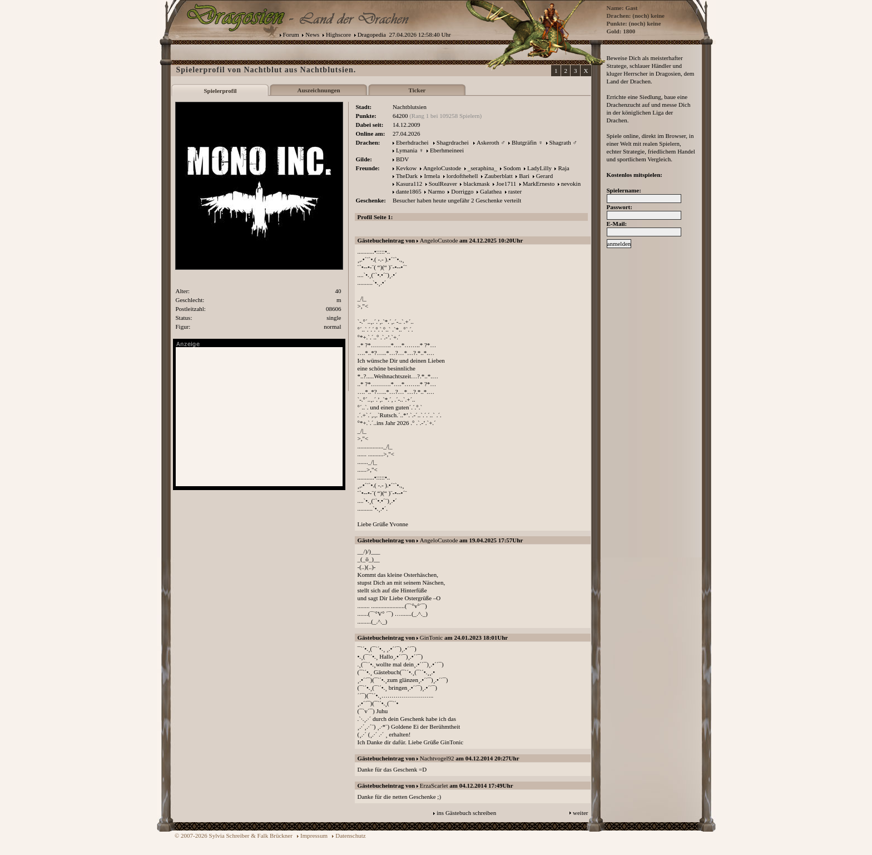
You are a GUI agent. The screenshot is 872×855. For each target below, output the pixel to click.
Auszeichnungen (318, 90)
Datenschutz (350, 835)
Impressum (314, 835)
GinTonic (431, 637)
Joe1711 (506, 183)
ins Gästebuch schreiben (466, 812)
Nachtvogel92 (437, 758)
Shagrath (560, 142)
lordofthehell (462, 175)
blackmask (476, 183)
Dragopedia (372, 34)
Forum (291, 34)
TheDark (407, 175)
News (312, 34)
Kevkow (406, 168)
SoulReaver (443, 183)
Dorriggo (462, 191)
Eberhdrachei (412, 142)
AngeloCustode (442, 168)
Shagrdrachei (453, 142)
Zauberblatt (498, 175)
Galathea (491, 191)
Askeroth (488, 142)
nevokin (571, 183)
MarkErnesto (538, 183)
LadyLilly (539, 168)
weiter (580, 812)
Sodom (512, 168)
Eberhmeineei (447, 150)
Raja (563, 168)
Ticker (417, 90)
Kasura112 (409, 183)
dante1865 (409, 191)
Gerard (544, 175)
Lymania (407, 150)
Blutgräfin (524, 142)
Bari (524, 175)
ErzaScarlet (434, 785)
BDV (402, 159)
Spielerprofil (220, 90)
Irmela (432, 175)
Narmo (436, 191)
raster (515, 191)
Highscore (338, 34)
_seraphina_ (482, 168)
